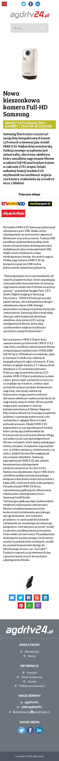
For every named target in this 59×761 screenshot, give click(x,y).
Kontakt (32, 672)
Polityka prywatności (32, 685)
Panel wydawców (32, 677)
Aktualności (32, 651)
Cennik (32, 681)
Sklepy (32, 656)
